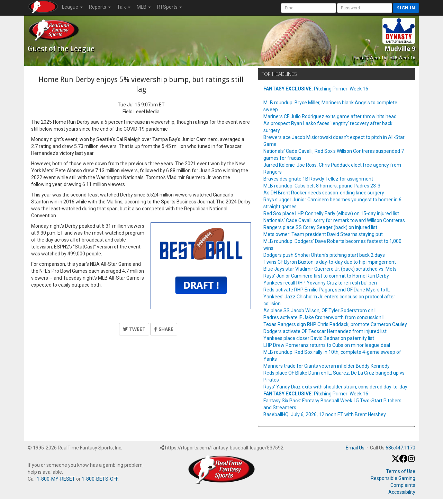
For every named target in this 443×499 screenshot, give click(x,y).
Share (163, 329)
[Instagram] (411, 461)
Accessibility (401, 492)
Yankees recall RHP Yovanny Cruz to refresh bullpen (320, 283)
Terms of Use (400, 471)
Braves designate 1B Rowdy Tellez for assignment (318, 179)
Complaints (402, 485)
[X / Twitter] (395, 461)
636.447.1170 (400, 447)
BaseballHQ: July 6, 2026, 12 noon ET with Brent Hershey (324, 414)
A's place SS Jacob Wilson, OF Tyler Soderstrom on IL (320, 310)
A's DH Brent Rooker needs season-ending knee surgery (323, 192)
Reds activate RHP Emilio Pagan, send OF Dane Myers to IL (326, 289)
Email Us (355, 447)
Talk (123, 7)
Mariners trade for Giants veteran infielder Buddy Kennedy (326, 366)
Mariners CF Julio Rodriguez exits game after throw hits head (330, 116)
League (72, 7)
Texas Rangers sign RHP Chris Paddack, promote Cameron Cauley (335, 324)
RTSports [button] (169, 7)
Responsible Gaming (393, 478)
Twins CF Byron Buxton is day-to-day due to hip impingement (329, 262)
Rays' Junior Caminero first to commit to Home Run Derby (326, 276)
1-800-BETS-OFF (100, 479)
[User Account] (308, 8)
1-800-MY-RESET (56, 479)
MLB (144, 7)
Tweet (134, 329)
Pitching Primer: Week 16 (315, 88)
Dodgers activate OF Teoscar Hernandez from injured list (325, 331)
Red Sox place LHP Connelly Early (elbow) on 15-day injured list (331, 213)
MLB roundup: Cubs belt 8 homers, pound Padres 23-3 (321, 186)
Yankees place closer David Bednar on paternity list (318, 338)
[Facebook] (403, 461)
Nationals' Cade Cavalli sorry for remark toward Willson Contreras (334, 220)
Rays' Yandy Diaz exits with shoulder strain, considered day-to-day (335, 386)
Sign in (406, 7)
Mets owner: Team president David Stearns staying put (323, 234)
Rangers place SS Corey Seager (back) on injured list (320, 227)
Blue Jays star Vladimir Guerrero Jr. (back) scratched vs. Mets (330, 269)
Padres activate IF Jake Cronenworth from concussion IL (324, 317)
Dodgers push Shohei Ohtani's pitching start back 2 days (324, 255)
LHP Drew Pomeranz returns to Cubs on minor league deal (326, 345)
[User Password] (364, 8)
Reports (100, 7)
